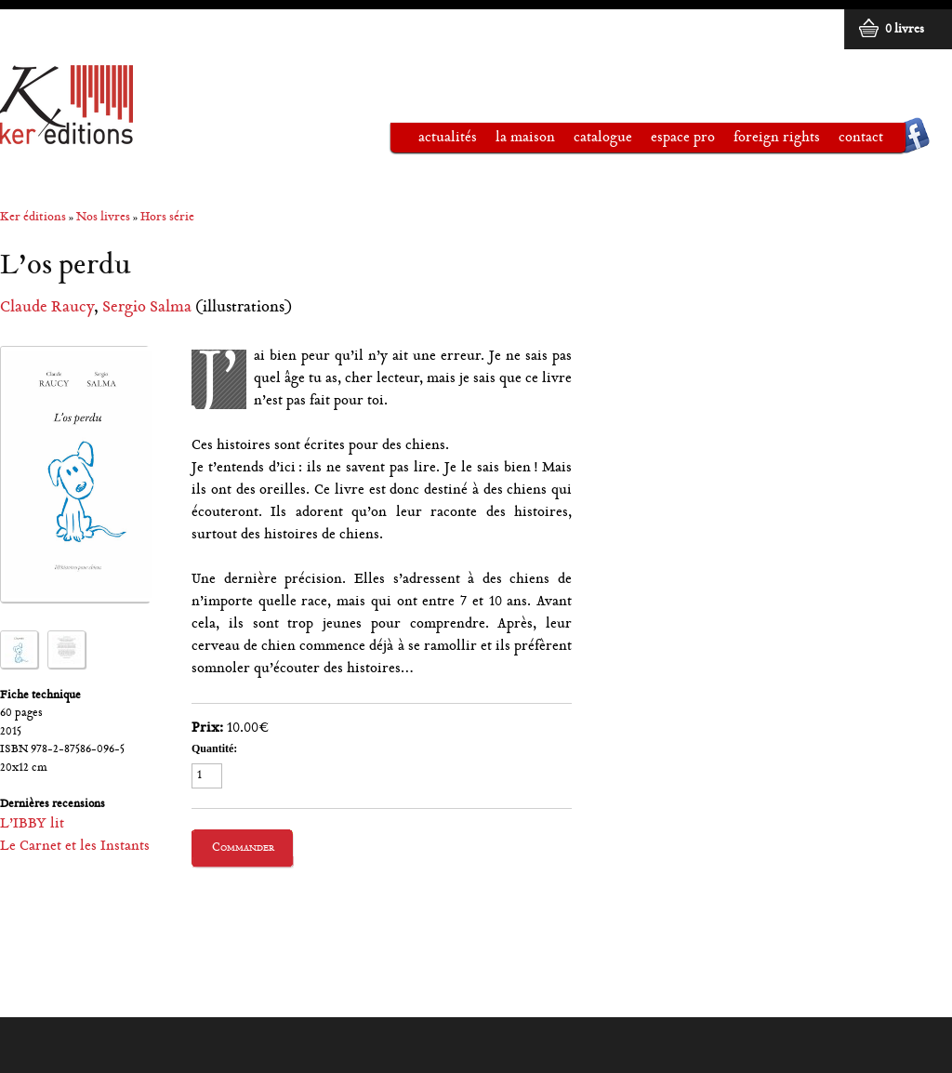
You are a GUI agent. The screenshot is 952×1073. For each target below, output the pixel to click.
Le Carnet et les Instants (75, 846)
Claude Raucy (47, 308)
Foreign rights (777, 138)
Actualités (447, 138)
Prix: (207, 728)
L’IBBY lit (32, 824)
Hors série (167, 218)
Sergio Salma (147, 308)
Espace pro (673, 141)
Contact (861, 138)
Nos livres (103, 218)
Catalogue (593, 141)
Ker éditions (33, 218)
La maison (516, 141)
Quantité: (214, 748)
